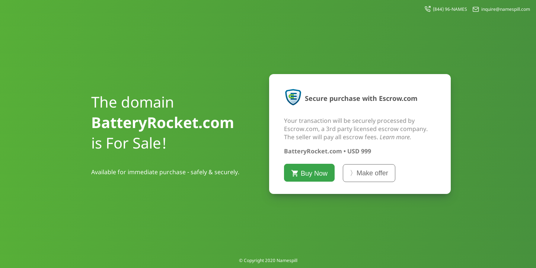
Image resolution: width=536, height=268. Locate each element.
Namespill (287, 260)
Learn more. (395, 137)
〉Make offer (369, 173)
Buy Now (309, 173)
